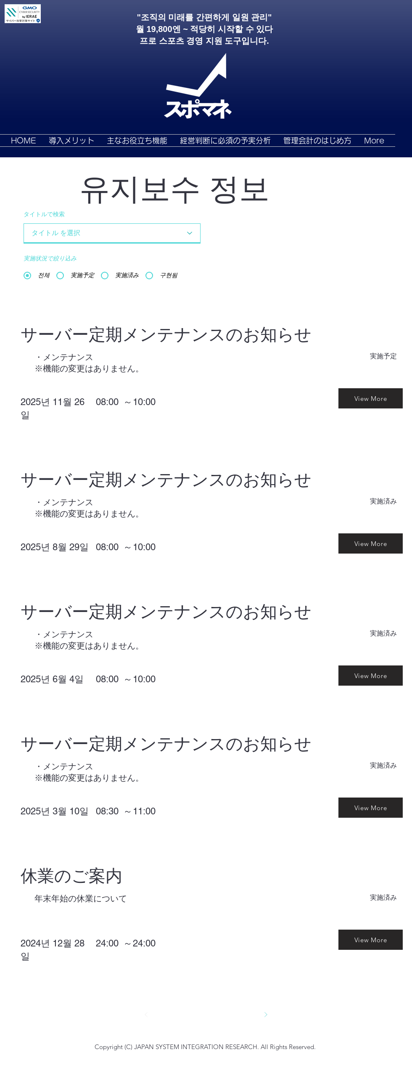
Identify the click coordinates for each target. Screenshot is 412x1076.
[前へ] (146, 1014)
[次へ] (265, 1014)
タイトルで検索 (44, 214)
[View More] (370, 398)
